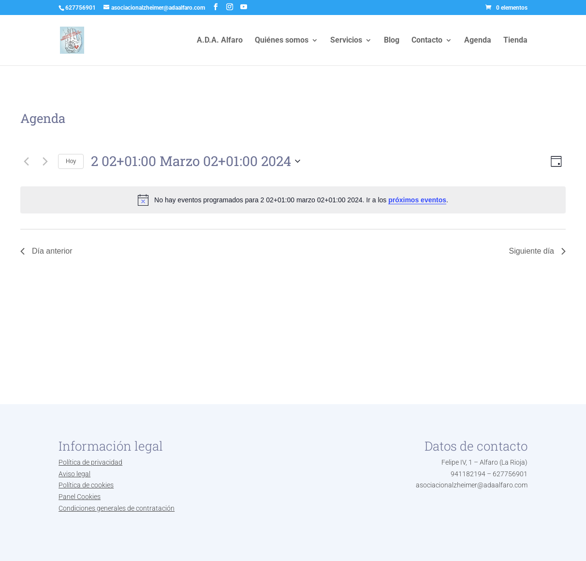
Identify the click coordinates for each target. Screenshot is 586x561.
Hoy (71, 161)
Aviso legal (74, 474)
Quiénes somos (281, 41)
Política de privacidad (90, 462)
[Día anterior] (26, 161)
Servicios (346, 41)
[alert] (293, 199)
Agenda (477, 41)
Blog (391, 41)
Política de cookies (86, 485)
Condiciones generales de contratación (117, 508)
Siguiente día (537, 251)
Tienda (515, 41)
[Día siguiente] (45, 161)
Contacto (426, 41)
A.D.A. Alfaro (220, 41)
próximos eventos (417, 200)
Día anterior (46, 251)
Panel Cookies (80, 496)
